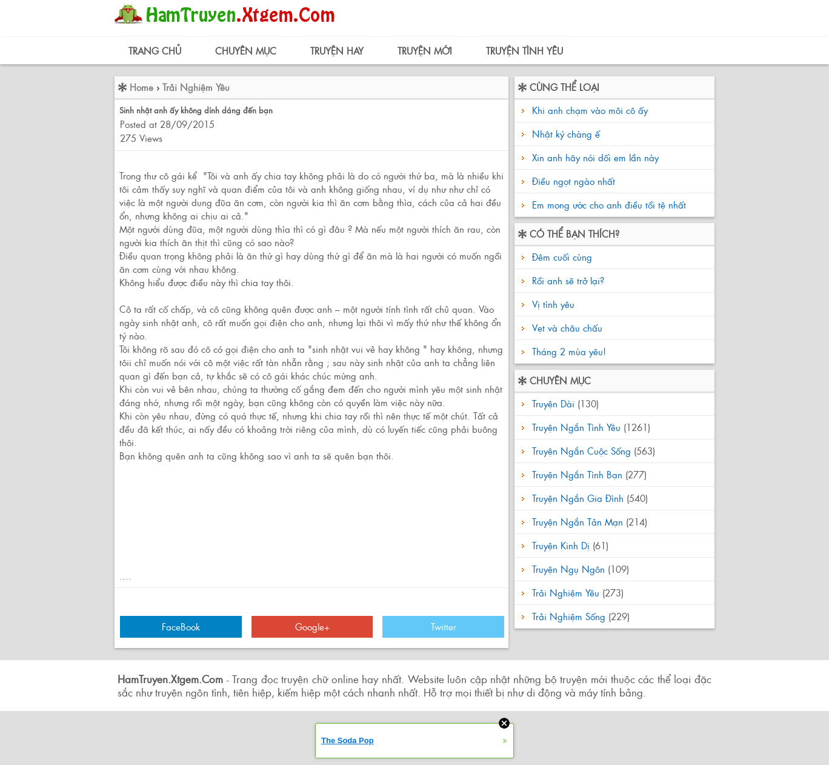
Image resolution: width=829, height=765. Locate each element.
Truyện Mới (425, 51)
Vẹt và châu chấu (565, 328)
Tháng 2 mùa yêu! (567, 351)
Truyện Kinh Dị (561, 545)
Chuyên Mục (245, 51)
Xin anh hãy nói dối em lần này (595, 157)
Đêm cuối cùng (560, 257)
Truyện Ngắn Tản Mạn (577, 522)
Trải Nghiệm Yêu (196, 87)
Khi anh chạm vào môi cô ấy (590, 110)
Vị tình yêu (551, 304)
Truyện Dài (553, 403)
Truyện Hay (337, 51)
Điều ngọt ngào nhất (573, 181)
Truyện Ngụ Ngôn (568, 569)
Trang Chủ (154, 51)
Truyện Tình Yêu (524, 51)
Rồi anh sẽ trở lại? (566, 280)
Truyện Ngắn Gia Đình (578, 498)
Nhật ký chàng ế (566, 134)
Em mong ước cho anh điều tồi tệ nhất (609, 205)
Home (141, 87)
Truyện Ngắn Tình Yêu (576, 427)
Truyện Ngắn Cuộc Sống (581, 451)
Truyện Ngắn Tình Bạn (577, 474)
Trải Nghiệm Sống (568, 616)
